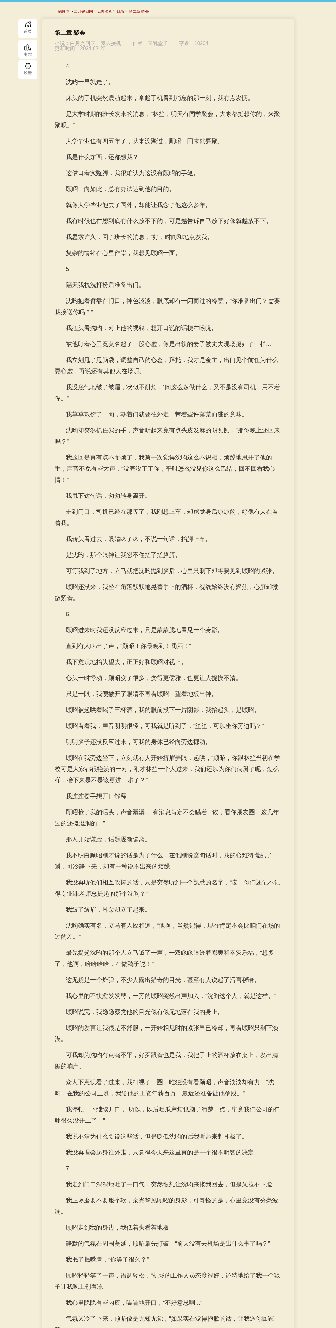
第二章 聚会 (139, 11)
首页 (27, 28)
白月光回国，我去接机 (93, 11)
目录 (27, 69)
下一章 (205, 1294)
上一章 (121, 1294)
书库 (27, 49)
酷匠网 (64, 11)
